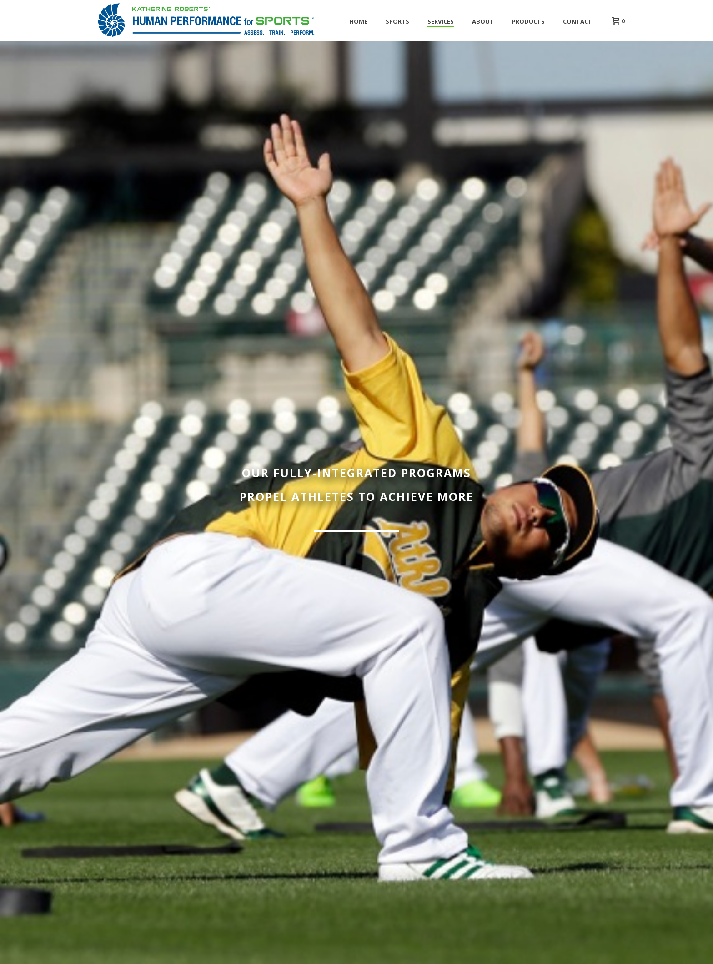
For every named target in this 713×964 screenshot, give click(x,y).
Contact (577, 21)
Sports (397, 21)
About (483, 21)
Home (358, 21)
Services (440, 21)
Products (528, 21)
